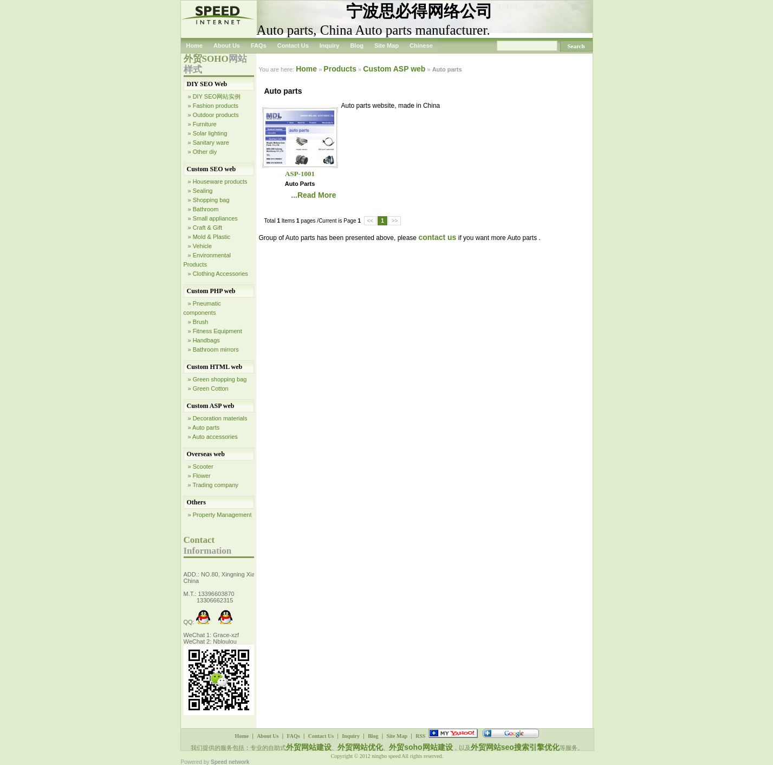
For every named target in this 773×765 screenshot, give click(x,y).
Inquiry (330, 45)
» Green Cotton (208, 388)
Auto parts (300, 183)
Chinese (421, 45)
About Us (226, 45)
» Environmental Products (207, 260)
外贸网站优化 (360, 747)
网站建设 (438, 747)
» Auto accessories (213, 436)
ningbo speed (386, 756)
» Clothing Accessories (218, 273)
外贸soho (405, 747)
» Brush (198, 322)
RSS (420, 736)
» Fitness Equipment (215, 331)
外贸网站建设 (309, 747)
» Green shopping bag (217, 379)
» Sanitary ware (208, 142)
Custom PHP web (211, 291)
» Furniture (202, 124)
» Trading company (213, 485)
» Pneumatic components (202, 308)
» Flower (199, 475)
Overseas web (206, 454)
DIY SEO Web (207, 84)
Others (196, 502)
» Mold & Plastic (209, 237)
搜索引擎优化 (537, 747)
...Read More (313, 195)
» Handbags (204, 340)
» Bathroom (203, 209)
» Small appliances (213, 218)
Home (194, 45)
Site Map (386, 45)
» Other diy (202, 151)
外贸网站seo (492, 747)
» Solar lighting (208, 133)
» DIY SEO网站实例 (214, 96)
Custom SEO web (211, 169)
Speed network (230, 762)
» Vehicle (200, 246)
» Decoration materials (218, 418)
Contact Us (293, 45)
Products (339, 68)
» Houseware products (218, 181)
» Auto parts (204, 427)
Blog (356, 45)
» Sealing (200, 190)
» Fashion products (213, 105)
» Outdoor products (213, 115)
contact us (437, 237)
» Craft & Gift (205, 227)
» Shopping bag (209, 200)
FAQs (259, 45)
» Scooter (200, 466)
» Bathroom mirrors (213, 349)
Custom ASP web (211, 406)
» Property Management (220, 514)
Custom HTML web (215, 367)
